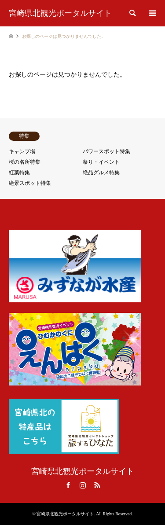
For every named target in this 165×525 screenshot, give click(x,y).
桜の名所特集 (24, 162)
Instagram (83, 485)
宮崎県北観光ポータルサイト (82, 471)
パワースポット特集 (106, 151)
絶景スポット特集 (30, 183)
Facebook (68, 485)
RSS (97, 485)
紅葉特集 (19, 172)
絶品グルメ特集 (101, 172)
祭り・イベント (101, 162)
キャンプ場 (22, 151)
